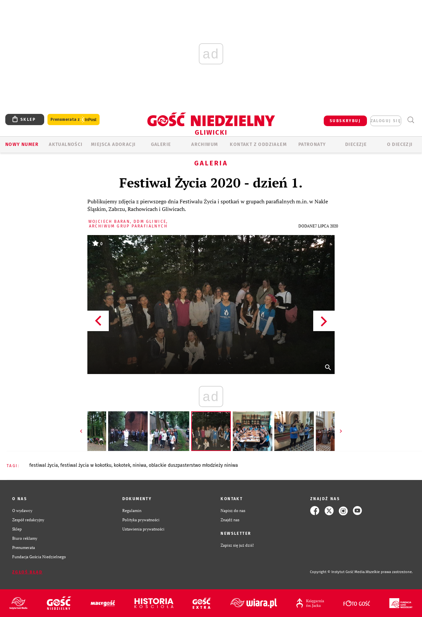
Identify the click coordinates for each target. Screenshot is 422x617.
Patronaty (312, 144)
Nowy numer (22, 144)
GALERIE (161, 144)
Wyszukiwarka (411, 120)
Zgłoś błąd (27, 572)
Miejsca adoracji (113, 144)
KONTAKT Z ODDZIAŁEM (258, 144)
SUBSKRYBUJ (345, 121)
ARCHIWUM (204, 144)
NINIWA (139, 465)
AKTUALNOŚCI (65, 144)
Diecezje (356, 144)
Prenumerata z (73, 119)
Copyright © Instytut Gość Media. (338, 572)
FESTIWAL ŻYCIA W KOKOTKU (85, 465)
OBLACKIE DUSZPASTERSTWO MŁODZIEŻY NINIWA (193, 465)
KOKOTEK (122, 465)
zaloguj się (386, 121)
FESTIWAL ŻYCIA (43, 465)
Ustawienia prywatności (143, 529)
